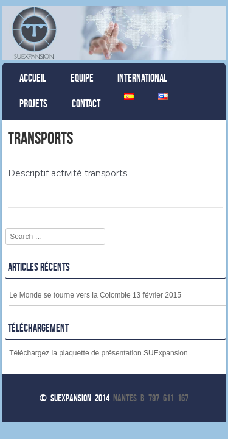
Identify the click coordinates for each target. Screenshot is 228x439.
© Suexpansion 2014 (74, 398)
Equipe (82, 78)
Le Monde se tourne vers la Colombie (69, 295)
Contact (86, 104)
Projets (33, 104)
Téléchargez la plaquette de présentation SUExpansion (98, 353)
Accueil (32, 78)
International (142, 78)
